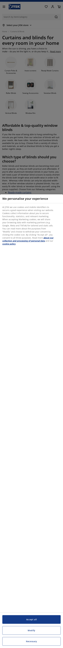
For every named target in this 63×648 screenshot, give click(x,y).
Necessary (31, 641)
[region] (31, 421)
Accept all (31, 619)
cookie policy (9, 244)
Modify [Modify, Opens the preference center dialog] (31, 630)
